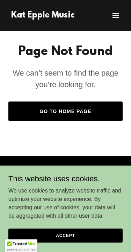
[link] (42, 16)
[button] (116, 15)
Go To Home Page (65, 111)
